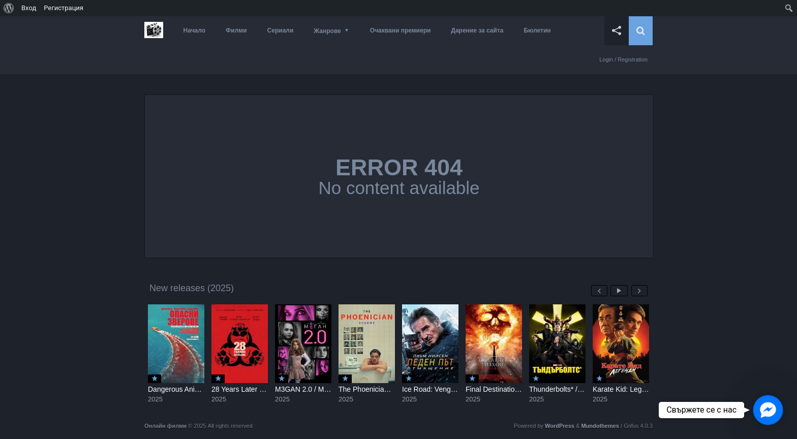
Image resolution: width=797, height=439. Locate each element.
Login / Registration (623, 59)
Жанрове (327, 31)
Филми (236, 30)
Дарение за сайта (477, 30)
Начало (194, 30)
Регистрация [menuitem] (63, 8)
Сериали (280, 30)
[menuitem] (9, 8)
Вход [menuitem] (28, 8)
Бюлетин (537, 30)
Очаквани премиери (400, 30)
